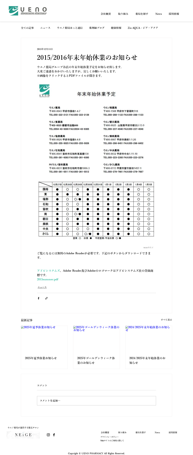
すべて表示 (166, 320)
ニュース (45, 28)
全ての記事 (27, 28)
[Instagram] (48, 435)
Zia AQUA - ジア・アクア (143, 28)
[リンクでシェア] (46, 298)
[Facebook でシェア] (38, 298)
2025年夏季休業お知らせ (41, 358)
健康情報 (116, 28)
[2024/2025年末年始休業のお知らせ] (148, 339)
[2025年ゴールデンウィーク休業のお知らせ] (96, 339)
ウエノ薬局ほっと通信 (70, 28)
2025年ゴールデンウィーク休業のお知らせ (96, 361)
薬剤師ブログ (97, 28)
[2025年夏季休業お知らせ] (44, 339)
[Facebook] (54, 435)
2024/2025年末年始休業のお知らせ (147, 361)
